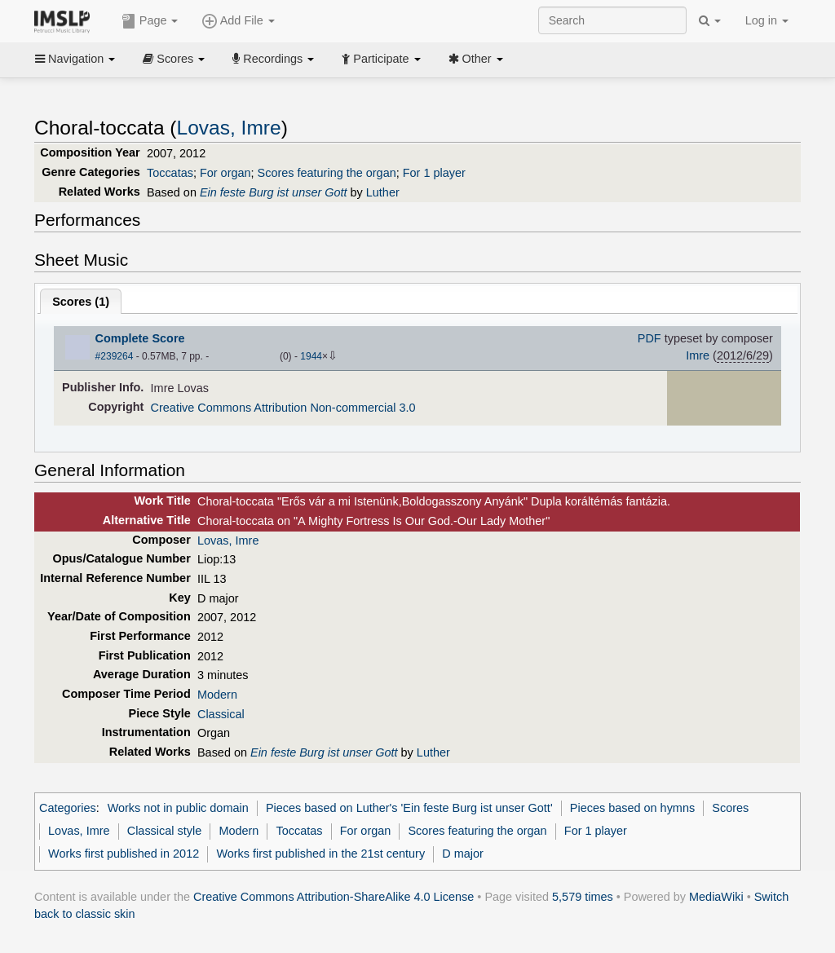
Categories (67, 807)
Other (475, 58)
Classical (221, 714)
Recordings (273, 58)
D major (463, 853)
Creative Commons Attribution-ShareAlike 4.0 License (333, 896)
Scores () (80, 301)
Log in (767, 20)
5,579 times (582, 896)
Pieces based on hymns (632, 807)
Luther (383, 192)
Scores (174, 58)
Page (150, 21)
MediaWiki (716, 896)
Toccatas (170, 172)
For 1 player (434, 172)
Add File (238, 21)
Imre (697, 355)
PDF (649, 338)
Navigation (75, 58)
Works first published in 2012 (123, 853)
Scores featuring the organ (327, 172)
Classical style (164, 830)
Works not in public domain (178, 807)
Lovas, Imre (229, 128)
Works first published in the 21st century (320, 853)
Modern (217, 694)
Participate (381, 58)
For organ (225, 172)
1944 (311, 356)
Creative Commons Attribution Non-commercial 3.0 (283, 407)
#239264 (114, 356)
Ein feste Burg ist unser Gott (273, 192)
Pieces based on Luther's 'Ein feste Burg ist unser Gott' (409, 807)
